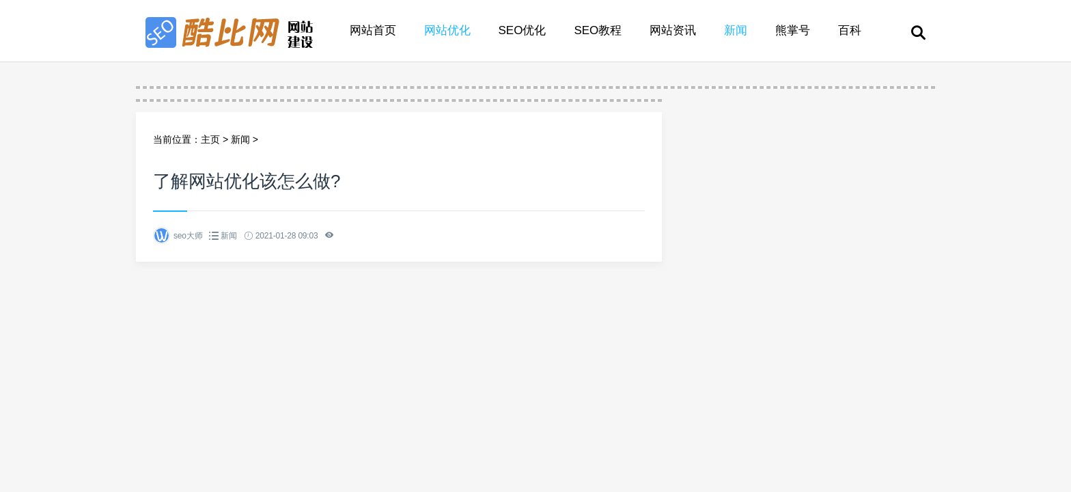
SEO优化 (522, 30)
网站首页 (373, 30)
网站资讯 (673, 30)
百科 (849, 30)
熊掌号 (792, 30)
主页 (210, 139)
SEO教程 (598, 30)
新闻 (735, 30)
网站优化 (447, 30)
